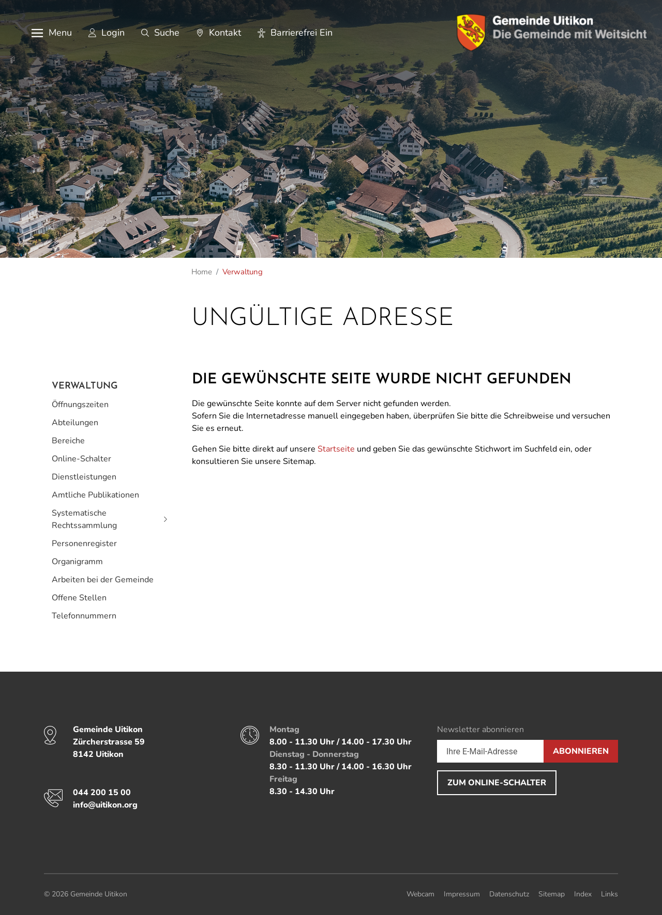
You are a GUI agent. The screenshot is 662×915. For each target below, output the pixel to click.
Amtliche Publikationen (95, 495)
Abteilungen (75, 422)
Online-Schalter (81, 458)
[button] (44, 32)
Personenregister (84, 543)
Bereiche (68, 440)
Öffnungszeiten (80, 404)
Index (583, 894)
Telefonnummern (84, 616)
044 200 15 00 (102, 792)
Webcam (420, 894)
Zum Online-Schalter (496, 782)
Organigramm (77, 561)
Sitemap (551, 894)
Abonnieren (581, 751)
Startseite (336, 449)
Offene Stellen (79, 597)
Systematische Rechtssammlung (84, 519)
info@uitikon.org (105, 805)
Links (609, 894)
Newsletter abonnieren (480, 729)
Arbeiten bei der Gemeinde (103, 579)
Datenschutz (509, 894)
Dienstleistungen (84, 477)
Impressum (462, 894)
